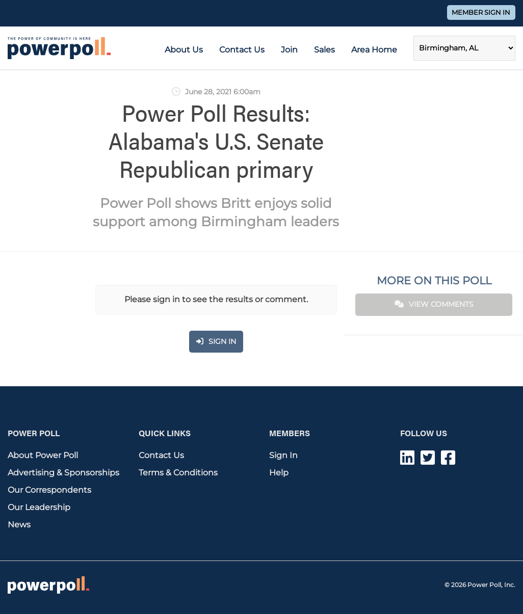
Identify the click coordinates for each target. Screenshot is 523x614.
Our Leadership (39, 507)
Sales (324, 50)
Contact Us (242, 50)
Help (279, 472)
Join (289, 50)
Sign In (283, 455)
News (19, 524)
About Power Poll (43, 455)
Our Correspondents (49, 490)
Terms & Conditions (178, 472)
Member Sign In (481, 12)
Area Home (374, 50)
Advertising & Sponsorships (63, 472)
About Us (184, 50)
